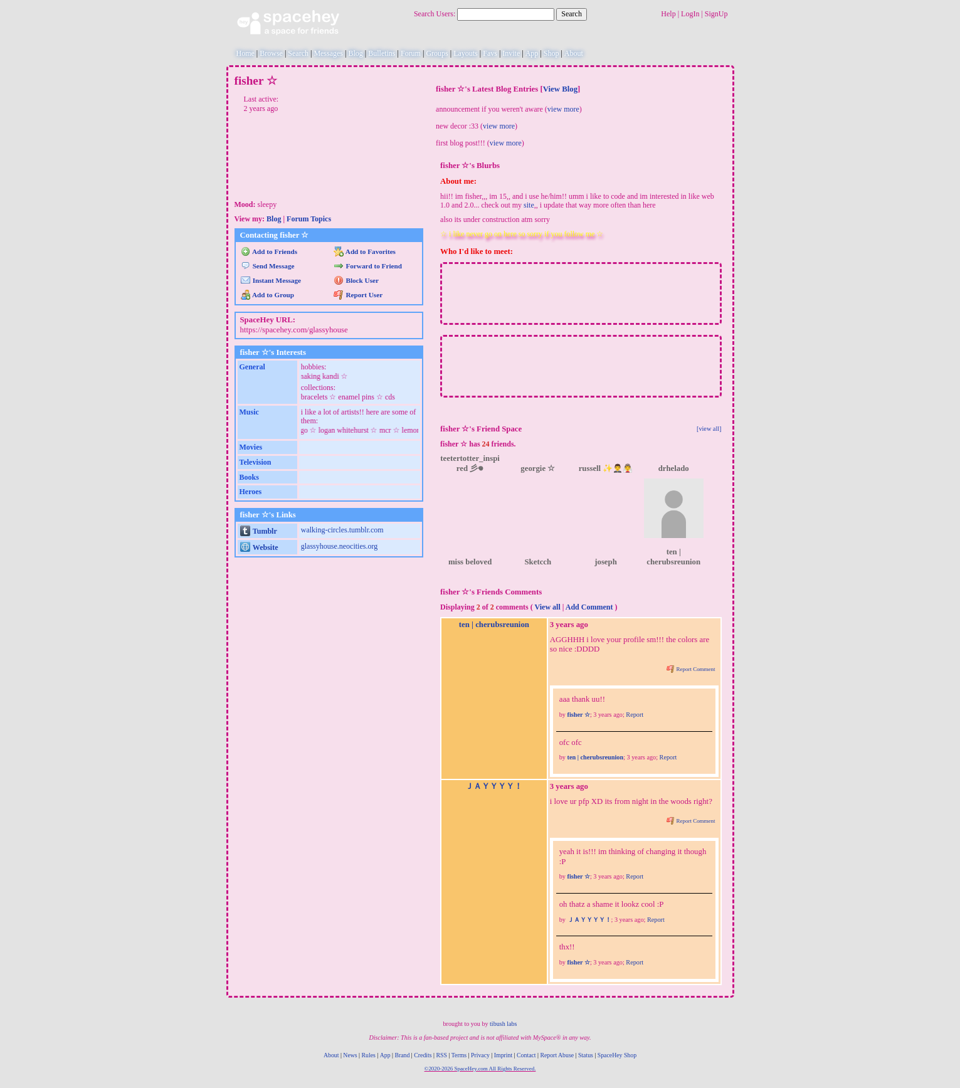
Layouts (465, 53)
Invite (511, 53)
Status (585, 1055)
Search (571, 13)
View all (548, 607)
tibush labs (503, 1023)
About (573, 53)
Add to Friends (269, 251)
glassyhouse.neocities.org (339, 546)
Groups (437, 53)
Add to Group (267, 294)
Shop (551, 53)
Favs (490, 53)
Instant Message (271, 280)
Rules (369, 1055)
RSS (441, 1055)
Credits (422, 1055)
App (532, 53)
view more (563, 109)
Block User (356, 280)
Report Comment (691, 669)
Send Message (268, 266)
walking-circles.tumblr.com (342, 530)
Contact (526, 1055)
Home (245, 53)
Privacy (480, 1055)
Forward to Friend (368, 266)
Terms (459, 1055)
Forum (411, 53)
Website (259, 547)
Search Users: (434, 13)
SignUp (716, 13)
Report (634, 714)
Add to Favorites (365, 251)
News (350, 1055)
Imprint (503, 1055)
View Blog (560, 89)
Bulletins (381, 53)
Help (668, 13)
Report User (358, 294)
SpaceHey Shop (617, 1055)
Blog (355, 53)
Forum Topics (309, 218)
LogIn (690, 13)
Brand (401, 1055)
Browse (271, 53)
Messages (328, 53)
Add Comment (589, 607)
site (529, 205)
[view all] (709, 428)
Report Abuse (557, 1055)
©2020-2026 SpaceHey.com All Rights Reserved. (480, 1068)
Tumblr (258, 531)
